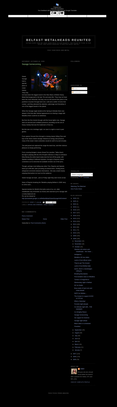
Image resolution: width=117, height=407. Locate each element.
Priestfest (77, 326)
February (78, 347)
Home (45, 219)
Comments (76, 92)
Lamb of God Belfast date (82, 266)
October (77, 247)
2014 (75, 221)
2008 (75, 238)
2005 (75, 359)
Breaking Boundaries (81, 274)
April (76, 341)
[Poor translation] (60, 13)
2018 (75, 210)
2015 (75, 218)
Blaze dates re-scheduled (82, 323)
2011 (75, 230)
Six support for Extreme (81, 318)
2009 (75, 236)
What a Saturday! (79, 301)
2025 (75, 201)
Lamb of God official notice (82, 260)
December (78, 241)
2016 (75, 215)
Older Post (64, 219)
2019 (75, 207)
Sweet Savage (48, 204)
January (77, 350)
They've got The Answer (82, 263)
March (77, 344)
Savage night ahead (80, 320)
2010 (75, 233)
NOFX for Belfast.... (80, 293)
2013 (75, 224)
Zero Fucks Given (76, 189)
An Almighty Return (80, 312)
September (78, 330)
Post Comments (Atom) (38, 223)
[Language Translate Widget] (82, 174)
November (78, 244)
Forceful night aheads (81, 304)
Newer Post (25, 219)
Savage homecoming (81, 315)
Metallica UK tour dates (81, 257)
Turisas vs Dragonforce (81, 279)
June (76, 338)
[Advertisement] (79, 132)
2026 (75, 198)
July (76, 335)
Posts (74, 88)
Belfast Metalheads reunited (58, 40)
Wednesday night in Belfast (83, 282)
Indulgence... (78, 254)
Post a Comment (27, 216)
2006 (75, 356)
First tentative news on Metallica (84, 276)
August (77, 333)
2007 (75, 354)
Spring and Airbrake (35, 204)
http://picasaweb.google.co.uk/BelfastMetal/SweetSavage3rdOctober (44, 198)
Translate (84, 177)
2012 (75, 227)
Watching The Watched (78, 186)
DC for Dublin (78, 285)
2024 (75, 204)
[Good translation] (53, 13)
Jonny (82, 368)
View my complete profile (80, 382)
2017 (75, 213)
